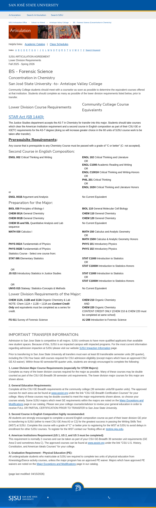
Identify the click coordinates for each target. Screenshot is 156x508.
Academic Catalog (35, 44)
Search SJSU (57, 15)
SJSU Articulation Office (18, 22)
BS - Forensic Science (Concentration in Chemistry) (92, 22)
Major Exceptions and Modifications (56, 464)
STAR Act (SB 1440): (26, 116)
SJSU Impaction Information (94, 348)
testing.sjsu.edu (114, 429)
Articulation (15, 15)
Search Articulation (36, 15)
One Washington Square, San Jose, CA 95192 (76, 497)
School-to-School (38, 22)
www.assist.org (59, 393)
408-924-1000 (120, 497)
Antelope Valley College (59, 22)
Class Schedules (59, 44)
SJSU (34, 5)
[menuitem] (15, 15)
